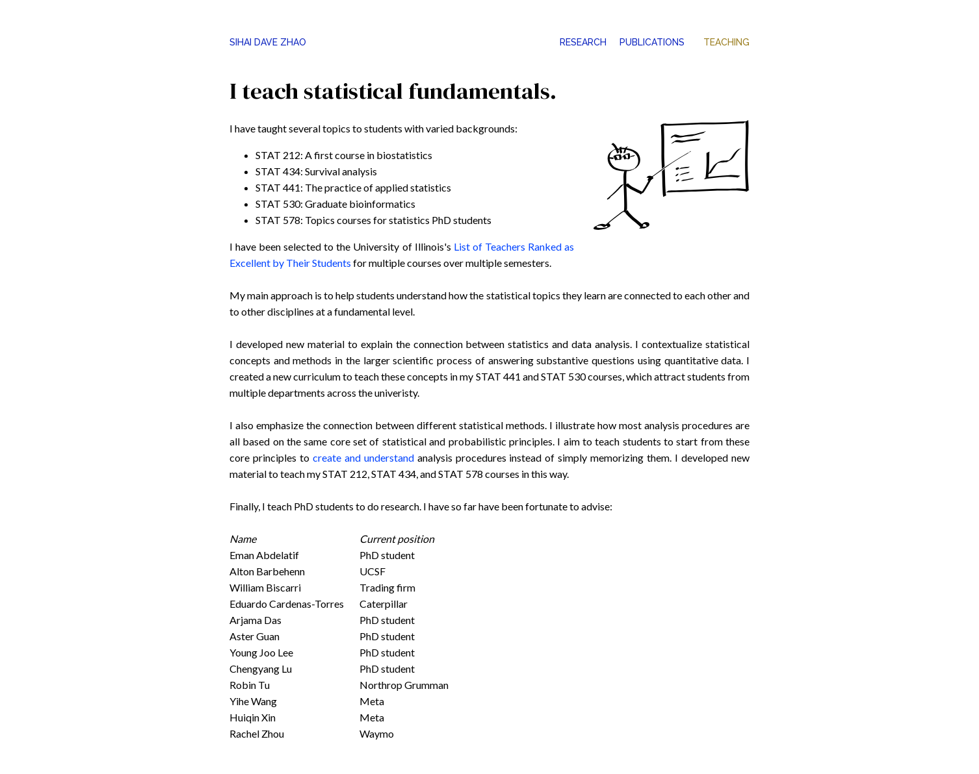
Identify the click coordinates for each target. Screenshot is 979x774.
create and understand (363, 457)
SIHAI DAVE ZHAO (267, 42)
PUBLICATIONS (652, 42)
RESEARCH (583, 42)
